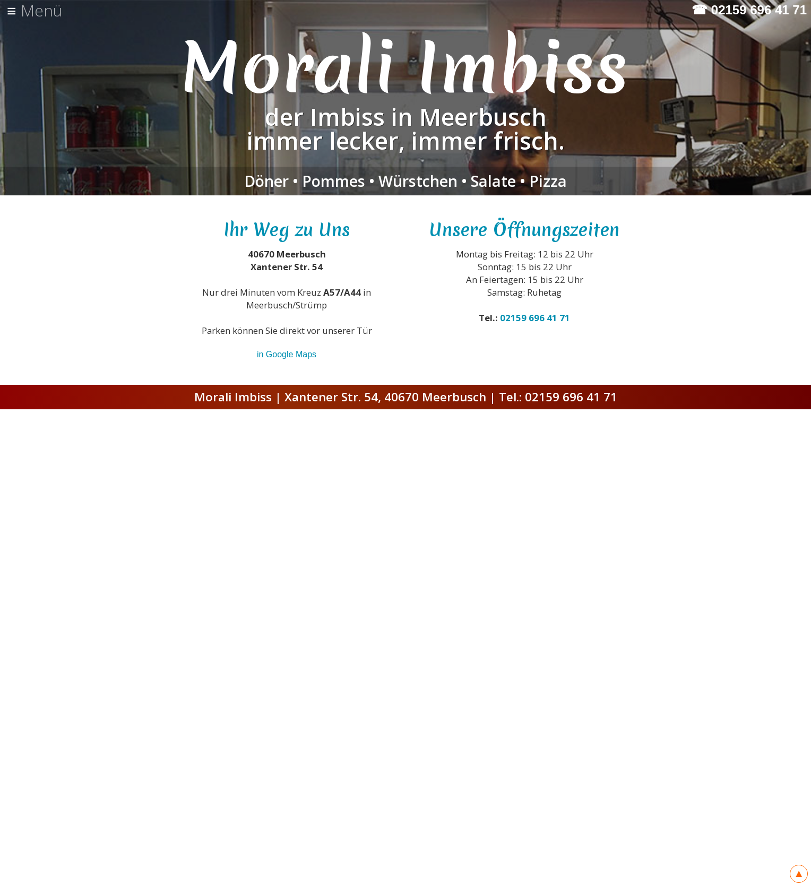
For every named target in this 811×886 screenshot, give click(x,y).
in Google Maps (286, 354)
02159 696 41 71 (535, 318)
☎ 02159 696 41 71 (749, 10)
